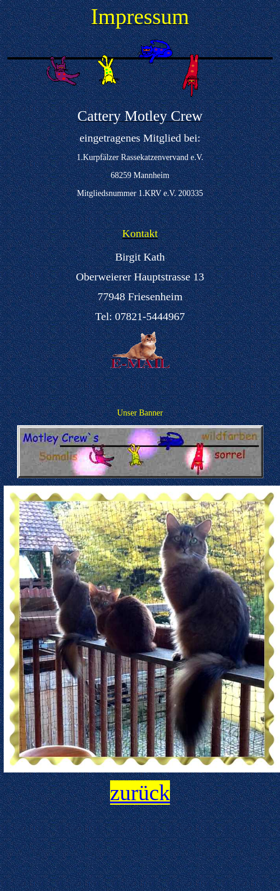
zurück (140, 792)
